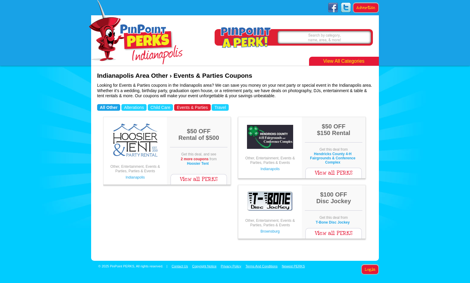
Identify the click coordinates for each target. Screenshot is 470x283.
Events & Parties (192, 107)
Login (370, 269)
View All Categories (343, 61)
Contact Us (180, 266)
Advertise (365, 8)
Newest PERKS (293, 266)
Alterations (134, 107)
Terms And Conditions (261, 266)
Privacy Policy (231, 266)
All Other (109, 107)
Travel (220, 107)
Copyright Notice (204, 266)
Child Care (160, 107)
